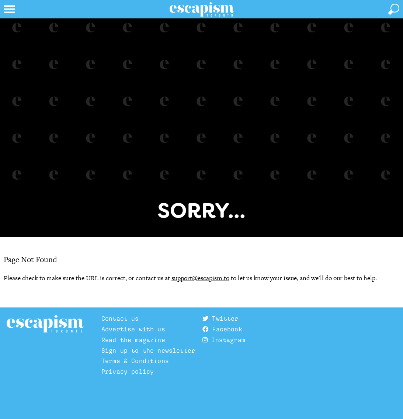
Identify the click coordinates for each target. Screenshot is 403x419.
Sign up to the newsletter (148, 350)
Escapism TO (45, 324)
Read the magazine (133, 340)
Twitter (220, 318)
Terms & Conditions (135, 361)
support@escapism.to (200, 278)
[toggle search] (394, 9)
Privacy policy (127, 371)
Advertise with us (133, 329)
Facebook (222, 329)
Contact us (120, 318)
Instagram (223, 340)
